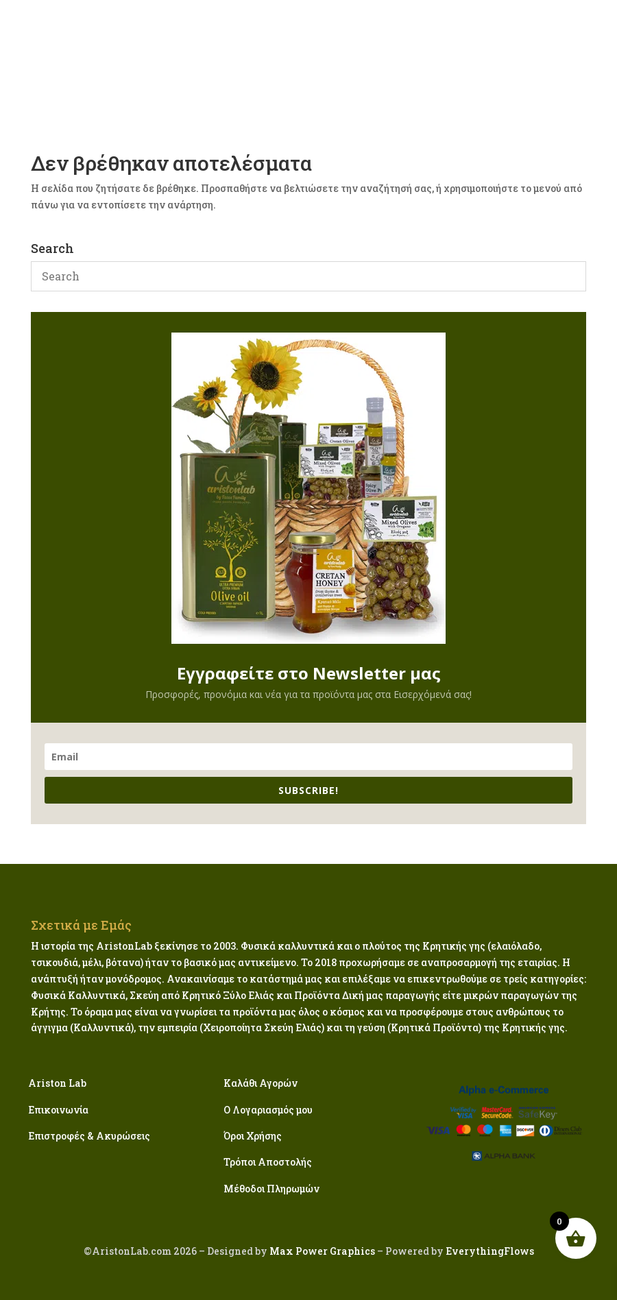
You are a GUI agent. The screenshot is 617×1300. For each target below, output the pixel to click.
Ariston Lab (57, 1083)
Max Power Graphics (321, 1250)
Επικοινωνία (58, 1109)
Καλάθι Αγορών (260, 1083)
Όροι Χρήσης (252, 1135)
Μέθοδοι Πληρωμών (271, 1188)
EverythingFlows (490, 1250)
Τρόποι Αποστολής (267, 1161)
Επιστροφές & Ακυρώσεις (89, 1135)
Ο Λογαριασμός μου (268, 1109)
